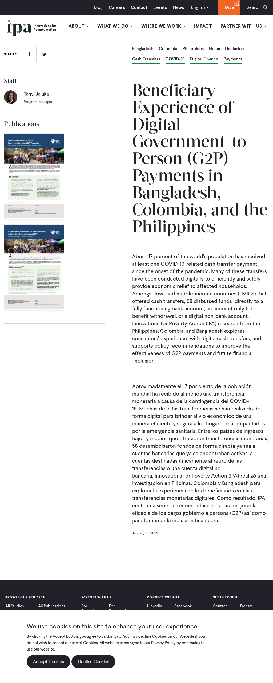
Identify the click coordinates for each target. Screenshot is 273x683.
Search (254, 7)
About (79, 26)
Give (229, 7)
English (198, 7)
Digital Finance (204, 59)
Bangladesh (143, 49)
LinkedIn (154, 606)
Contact (139, 7)
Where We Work (163, 26)
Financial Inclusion (226, 49)
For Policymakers (120, 608)
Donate (246, 606)
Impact (203, 26)
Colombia (168, 49)
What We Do (115, 26)
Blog (98, 7)
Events (160, 7)
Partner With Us (243, 26)
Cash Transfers (146, 59)
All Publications (51, 606)
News (178, 7)
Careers (117, 7)
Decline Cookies (93, 665)
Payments (233, 59)
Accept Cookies (48, 665)
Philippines (193, 49)
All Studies (14, 606)
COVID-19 (175, 59)
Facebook (183, 606)
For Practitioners (93, 608)
